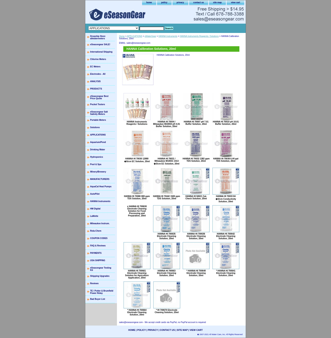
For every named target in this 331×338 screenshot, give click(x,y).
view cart (235, 2)
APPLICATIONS (134, 36)
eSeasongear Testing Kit (100, 269)
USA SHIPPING (97, 260)
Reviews (94, 283)
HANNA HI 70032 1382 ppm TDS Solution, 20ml (196, 159)
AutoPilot (94, 194)
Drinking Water (97, 149)
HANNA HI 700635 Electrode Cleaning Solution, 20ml (166, 236)
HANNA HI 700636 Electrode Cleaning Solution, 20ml (196, 236)
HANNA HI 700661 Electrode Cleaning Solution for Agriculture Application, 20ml (137, 274)
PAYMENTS (96, 253)
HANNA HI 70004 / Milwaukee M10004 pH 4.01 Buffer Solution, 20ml (166, 124)
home (149, 2)
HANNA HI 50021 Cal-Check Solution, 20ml (196, 197)
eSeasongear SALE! (100, 44)
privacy (180, 2)
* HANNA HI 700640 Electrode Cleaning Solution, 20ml (196, 273)
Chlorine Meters (98, 59)
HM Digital (95, 209)
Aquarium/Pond (98, 142)
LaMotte (94, 216)
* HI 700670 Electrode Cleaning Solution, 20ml (167, 311)
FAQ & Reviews (98, 245)
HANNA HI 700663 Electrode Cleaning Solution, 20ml (166, 273)
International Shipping (101, 52)
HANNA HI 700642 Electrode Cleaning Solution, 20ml (225, 236)
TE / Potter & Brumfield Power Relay (101, 292)
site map (217, 2)
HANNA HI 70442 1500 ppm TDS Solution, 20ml (166, 197)
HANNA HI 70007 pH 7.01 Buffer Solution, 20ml (196, 123)
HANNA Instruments (168, 36)
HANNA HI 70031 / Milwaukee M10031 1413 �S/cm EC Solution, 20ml (166, 161)
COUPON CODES (98, 238)
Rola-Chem (95, 231)
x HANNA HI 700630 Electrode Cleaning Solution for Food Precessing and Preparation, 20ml (137, 211)
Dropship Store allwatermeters (97, 37)
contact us (198, 2)
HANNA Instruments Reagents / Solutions (199, 36)
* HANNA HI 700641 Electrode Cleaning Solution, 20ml (225, 273)
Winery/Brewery (98, 172)
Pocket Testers (97, 104)
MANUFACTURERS (99, 179)
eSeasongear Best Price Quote (99, 97)
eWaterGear (150, 36)
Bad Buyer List (97, 299)
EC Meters (95, 66)
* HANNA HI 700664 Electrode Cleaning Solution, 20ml (137, 312)
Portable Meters (98, 120)
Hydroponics (96, 157)
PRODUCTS (96, 89)
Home (122, 36)
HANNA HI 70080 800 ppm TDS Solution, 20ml (137, 197)
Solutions (95, 127)
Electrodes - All (97, 74)
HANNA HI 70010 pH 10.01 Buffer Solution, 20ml (226, 123)
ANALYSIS (95, 81)
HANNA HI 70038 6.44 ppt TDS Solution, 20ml (226, 159)
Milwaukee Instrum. (100, 223)
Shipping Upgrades (100, 276)
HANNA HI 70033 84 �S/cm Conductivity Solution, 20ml (226, 199)
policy (164, 2)
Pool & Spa (95, 164)
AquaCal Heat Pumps (100, 186)
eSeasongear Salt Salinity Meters (99, 113)
